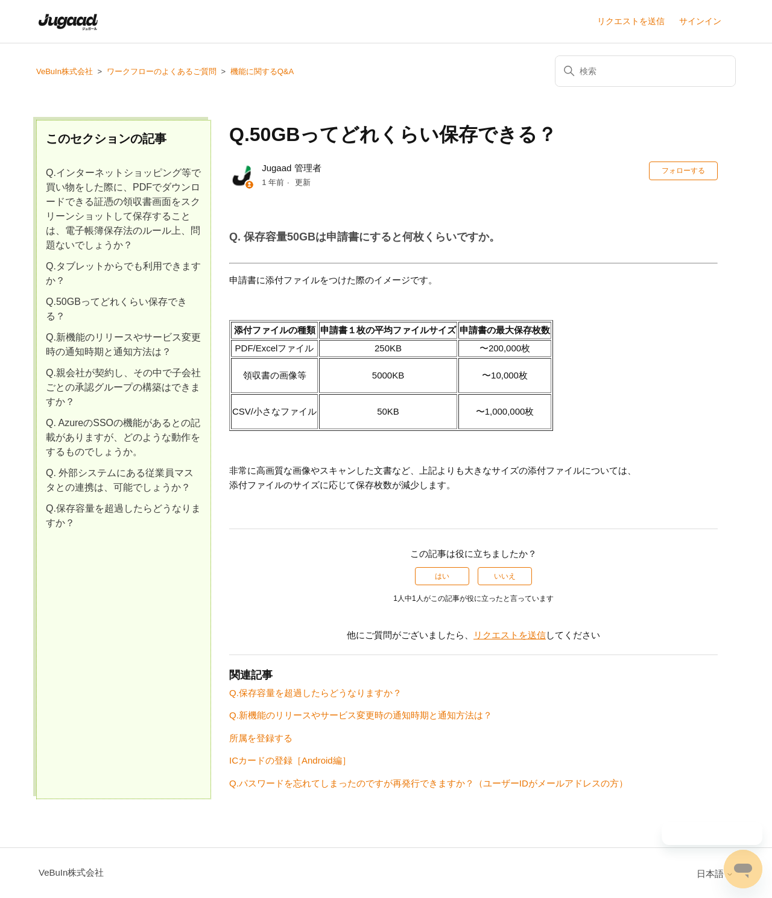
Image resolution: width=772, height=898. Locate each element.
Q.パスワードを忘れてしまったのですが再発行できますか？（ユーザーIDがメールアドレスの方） (428, 783)
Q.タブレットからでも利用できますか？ (123, 273)
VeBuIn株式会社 (64, 71)
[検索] (645, 71)
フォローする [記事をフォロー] (683, 170)
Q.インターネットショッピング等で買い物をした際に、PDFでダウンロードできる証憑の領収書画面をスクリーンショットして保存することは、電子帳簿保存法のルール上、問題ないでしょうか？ (123, 209)
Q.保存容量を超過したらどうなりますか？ (123, 515)
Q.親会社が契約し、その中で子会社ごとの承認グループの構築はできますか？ (123, 387)
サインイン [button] (700, 21)
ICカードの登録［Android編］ (290, 760)
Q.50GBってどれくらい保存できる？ (116, 309)
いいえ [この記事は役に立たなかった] (505, 576)
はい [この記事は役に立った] (442, 576)
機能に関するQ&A (262, 71)
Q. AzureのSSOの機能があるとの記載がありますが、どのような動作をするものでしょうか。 (123, 437)
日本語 (715, 873)
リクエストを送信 (631, 21)
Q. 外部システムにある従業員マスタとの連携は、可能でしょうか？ (120, 480)
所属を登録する (261, 738)
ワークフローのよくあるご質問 (162, 71)
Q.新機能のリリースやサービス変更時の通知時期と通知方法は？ (123, 344)
